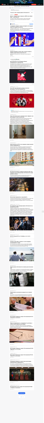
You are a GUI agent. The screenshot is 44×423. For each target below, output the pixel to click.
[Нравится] (11, 47)
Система (11, 4)
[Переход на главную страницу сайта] (4, 4)
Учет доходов (16, 86)
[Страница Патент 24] (10, 24)
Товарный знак (16, 24)
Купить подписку (34, 4)
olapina (13, 110)
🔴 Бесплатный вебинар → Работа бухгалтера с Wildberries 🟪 (21, 6)
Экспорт (16, 195)
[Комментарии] (10, 47)
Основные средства (17, 204)
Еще (13, 4)
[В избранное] (13, 47)
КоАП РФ (16, 321)
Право (15, 114)
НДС (15, 265)
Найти (32, 9)
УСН (13, 14)
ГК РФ (15, 353)
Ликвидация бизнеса (17, 385)
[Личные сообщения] (38, 4)
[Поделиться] (14, 47)
